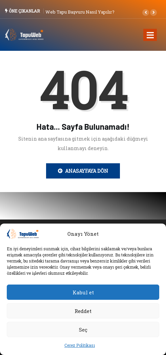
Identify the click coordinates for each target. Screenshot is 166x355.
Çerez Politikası (79, 345)
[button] (145, 12)
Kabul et (83, 292)
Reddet (83, 311)
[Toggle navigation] (150, 34)
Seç (83, 329)
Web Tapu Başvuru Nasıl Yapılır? (80, 12)
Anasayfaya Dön (83, 171)
